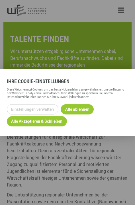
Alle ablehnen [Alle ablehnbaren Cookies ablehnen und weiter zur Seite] (77, 109)
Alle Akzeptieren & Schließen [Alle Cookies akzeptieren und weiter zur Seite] (36, 121)
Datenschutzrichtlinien (21, 97)
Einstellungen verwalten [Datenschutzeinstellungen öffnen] (32, 109)
